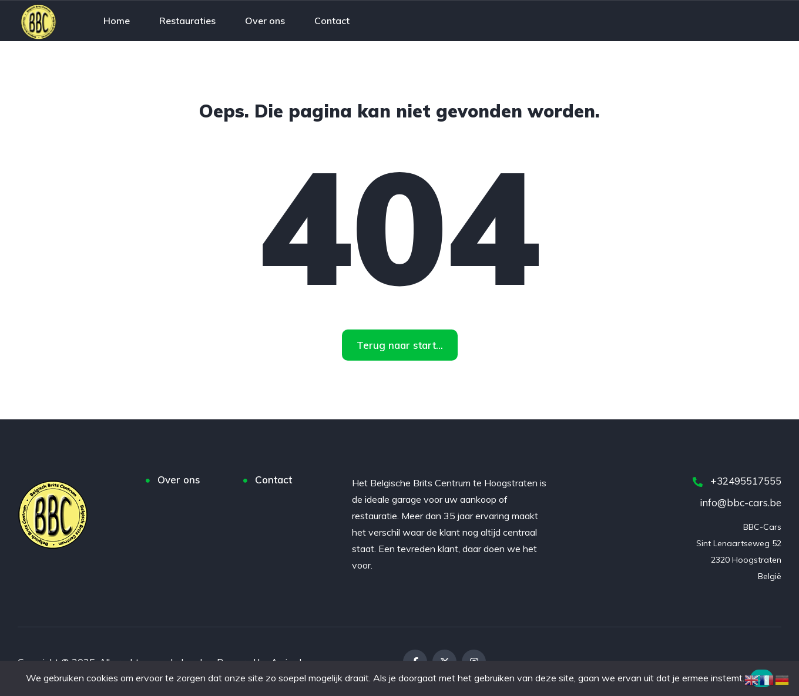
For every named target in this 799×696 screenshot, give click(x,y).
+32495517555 (737, 481)
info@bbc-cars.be (740, 502)
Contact (273, 479)
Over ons (178, 479)
